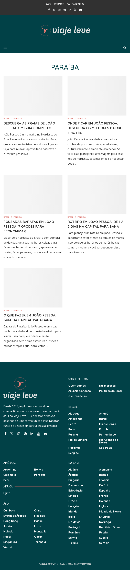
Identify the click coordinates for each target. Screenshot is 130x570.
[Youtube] (75, 10)
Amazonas (75, 418)
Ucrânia (104, 543)
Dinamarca (75, 485)
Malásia (8, 531)
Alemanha (105, 469)
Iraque (38, 521)
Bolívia (38, 469)
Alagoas (73, 413)
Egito (6, 493)
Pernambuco (107, 434)
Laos (37, 526)
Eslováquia (75, 490)
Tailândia (40, 542)
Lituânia (104, 516)
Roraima (74, 447)
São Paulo (106, 447)
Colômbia (9, 474)
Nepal (7, 536)
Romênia (74, 532)
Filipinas (39, 515)
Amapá (103, 413)
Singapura (10, 542)
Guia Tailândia (77, 396)
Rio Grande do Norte (108, 441)
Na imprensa (107, 385)
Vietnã (7, 547)
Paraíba (104, 429)
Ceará (72, 424)
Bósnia (103, 474)
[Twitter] (54, 10)
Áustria (73, 474)
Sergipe (73, 453)
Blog (48, 4)
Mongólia (40, 531)
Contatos (58, 4)
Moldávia (74, 522)
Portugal (74, 527)
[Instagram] (59, 10)
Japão (7, 526)
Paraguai (40, 474)
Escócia (104, 485)
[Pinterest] (64, 10)
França (103, 495)
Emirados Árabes (14, 515)
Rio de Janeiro (78, 439)
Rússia (103, 532)
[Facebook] (49, 10)
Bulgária (74, 480)
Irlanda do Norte (110, 511)
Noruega (105, 522)
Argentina (9, 469)
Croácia (104, 480)
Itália (71, 516)
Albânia (73, 469)
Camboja (9, 510)
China (37, 510)
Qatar (38, 536)
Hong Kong (10, 521)
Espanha (104, 490)
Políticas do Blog (75, 4)
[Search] (124, 48)
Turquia (73, 543)
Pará (71, 429)
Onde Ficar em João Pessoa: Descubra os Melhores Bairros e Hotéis (96, 128)
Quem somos (77, 385)
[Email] (80, 10)
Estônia (73, 495)
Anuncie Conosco (79, 391)
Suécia (103, 537)
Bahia (103, 418)
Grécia (72, 501)
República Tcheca (110, 527)
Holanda (104, 501)
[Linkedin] (70, 10)
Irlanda (73, 511)
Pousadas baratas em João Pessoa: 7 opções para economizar (29, 226)
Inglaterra (106, 506)
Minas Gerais (107, 424)
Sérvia (72, 537)
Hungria (73, 506)
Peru (6, 480)
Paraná (73, 434)
